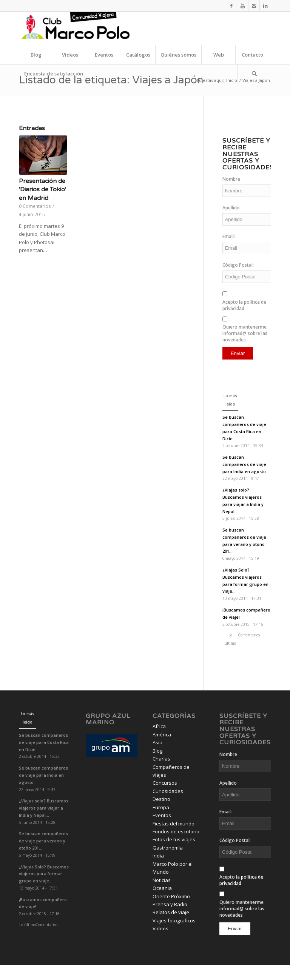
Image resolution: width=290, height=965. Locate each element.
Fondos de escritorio (176, 831)
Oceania (162, 888)
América (162, 734)
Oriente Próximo (171, 896)
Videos (160, 928)
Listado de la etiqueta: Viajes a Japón (111, 80)
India (158, 855)
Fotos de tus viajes (174, 839)
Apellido (231, 207)
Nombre (231, 179)
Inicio (231, 80)
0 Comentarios (35, 206)
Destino (161, 799)
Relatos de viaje (171, 912)
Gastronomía (168, 847)
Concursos (165, 782)
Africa (159, 726)
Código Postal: (238, 265)
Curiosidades (168, 791)
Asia (157, 742)
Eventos (162, 815)
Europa (161, 807)
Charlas (161, 758)
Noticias (162, 880)
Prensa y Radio (170, 904)
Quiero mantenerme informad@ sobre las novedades (244, 333)
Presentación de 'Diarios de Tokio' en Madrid (42, 189)
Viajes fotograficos (174, 920)
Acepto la (244, 305)
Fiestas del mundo (173, 823)
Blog (157, 750)
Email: (228, 236)
